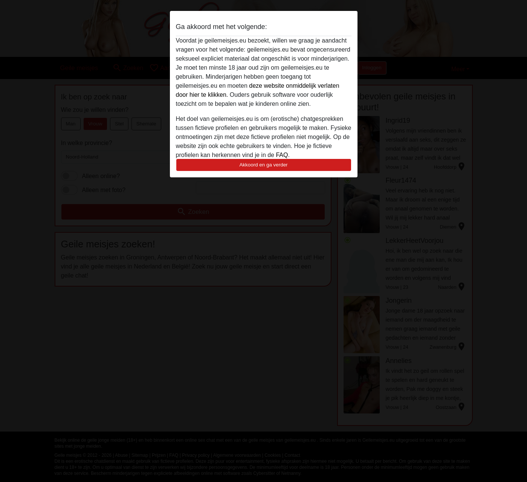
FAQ (282, 155)
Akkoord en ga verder (263, 165)
